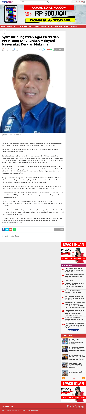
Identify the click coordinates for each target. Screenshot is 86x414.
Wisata (50, 26)
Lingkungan (58, 26)
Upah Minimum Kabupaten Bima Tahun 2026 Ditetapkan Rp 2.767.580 (74, 270)
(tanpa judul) (69, 280)
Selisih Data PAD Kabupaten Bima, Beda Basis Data (77, 371)
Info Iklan (14, 410)
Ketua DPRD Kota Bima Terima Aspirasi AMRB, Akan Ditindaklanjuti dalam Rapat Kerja (74, 285)
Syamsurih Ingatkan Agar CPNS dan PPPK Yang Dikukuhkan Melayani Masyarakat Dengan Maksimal (30, 40)
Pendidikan (23, 26)
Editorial (3, 30)
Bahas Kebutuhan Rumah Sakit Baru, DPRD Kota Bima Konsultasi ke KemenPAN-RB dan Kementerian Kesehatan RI (75, 305)
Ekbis (15, 26)
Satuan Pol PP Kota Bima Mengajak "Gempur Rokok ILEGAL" (73, 292)
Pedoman (9, 410)
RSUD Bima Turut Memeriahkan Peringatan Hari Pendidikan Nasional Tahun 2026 (76, 341)
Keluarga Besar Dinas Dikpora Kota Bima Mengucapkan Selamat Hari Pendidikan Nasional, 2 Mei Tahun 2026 (74, 312)
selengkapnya (73, 330)
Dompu (43, 26)
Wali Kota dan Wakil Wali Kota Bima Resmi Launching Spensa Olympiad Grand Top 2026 (74, 325)
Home (3, 26)
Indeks (66, 26)
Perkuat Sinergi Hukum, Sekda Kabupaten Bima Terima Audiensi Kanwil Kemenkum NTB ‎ (75, 365)
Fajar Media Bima (34, 410)
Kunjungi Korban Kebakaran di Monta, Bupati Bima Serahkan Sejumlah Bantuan (77, 349)
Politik (31, 26)
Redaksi (4, 410)
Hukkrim (9, 26)
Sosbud (37, 26)
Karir (19, 410)
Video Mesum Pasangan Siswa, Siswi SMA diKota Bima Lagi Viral (74, 276)
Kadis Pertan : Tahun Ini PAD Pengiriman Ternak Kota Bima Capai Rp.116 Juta (74, 298)
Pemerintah (74, 26)
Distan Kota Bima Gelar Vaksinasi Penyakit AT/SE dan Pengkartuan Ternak (74, 319)
